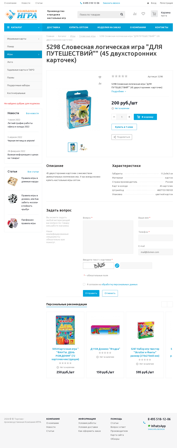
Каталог (16, 27)
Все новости (32, 113)
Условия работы (87, 423)
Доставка (53, 27)
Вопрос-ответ (118, 427)
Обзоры (115, 439)
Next (170, 304)
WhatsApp (157, 426)
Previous (164, 304)
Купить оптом (78, 27)
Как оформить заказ (89, 431)
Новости (50, 427)
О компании (138, 27)
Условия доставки (88, 427)
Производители (119, 431)
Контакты (161, 27)
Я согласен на (112, 284)
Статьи (50, 431)
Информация (87, 419)
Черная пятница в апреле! (21, 140)
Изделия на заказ (109, 27)
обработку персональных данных (119, 284)
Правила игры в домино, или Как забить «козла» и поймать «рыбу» (30, 202)
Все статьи (33, 172)
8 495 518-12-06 (91, 3)
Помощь (116, 419)
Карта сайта (117, 435)
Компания (53, 419)
